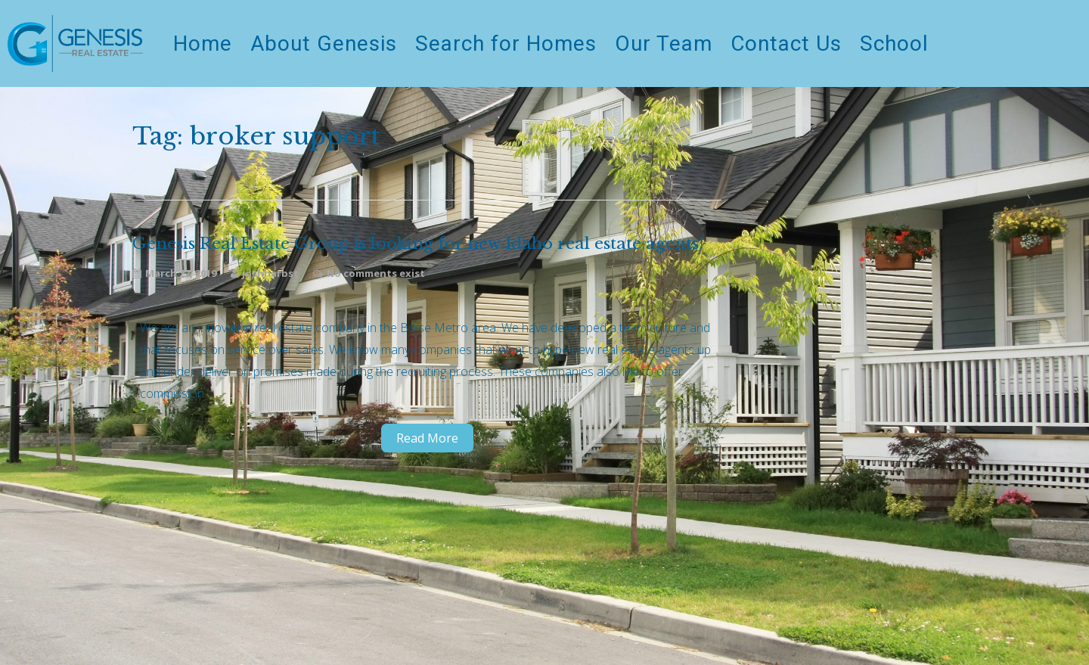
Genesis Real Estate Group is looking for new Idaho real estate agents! (417, 244)
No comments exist (376, 273)
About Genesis (323, 43)
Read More (427, 438)
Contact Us (786, 43)
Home (202, 43)
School (894, 43)
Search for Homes (506, 43)
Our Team (663, 43)
